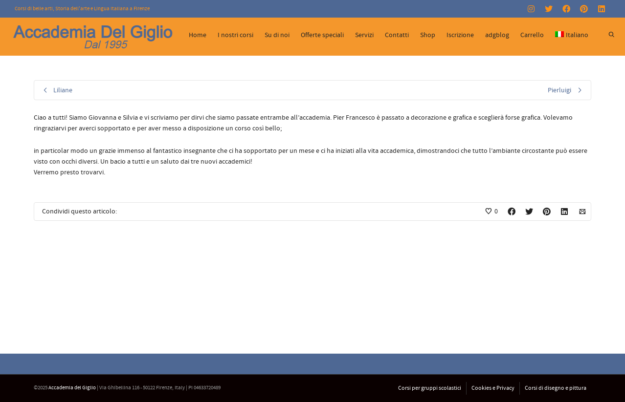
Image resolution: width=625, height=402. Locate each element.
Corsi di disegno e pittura (555, 388)
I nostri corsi (235, 35)
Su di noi (277, 35)
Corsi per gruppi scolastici (429, 388)
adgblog (497, 35)
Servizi (364, 35)
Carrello (532, 35)
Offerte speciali (322, 35)
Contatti (397, 35)
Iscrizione (460, 35)
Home (197, 35)
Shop (427, 35)
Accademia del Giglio (72, 387)
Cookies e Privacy (492, 388)
